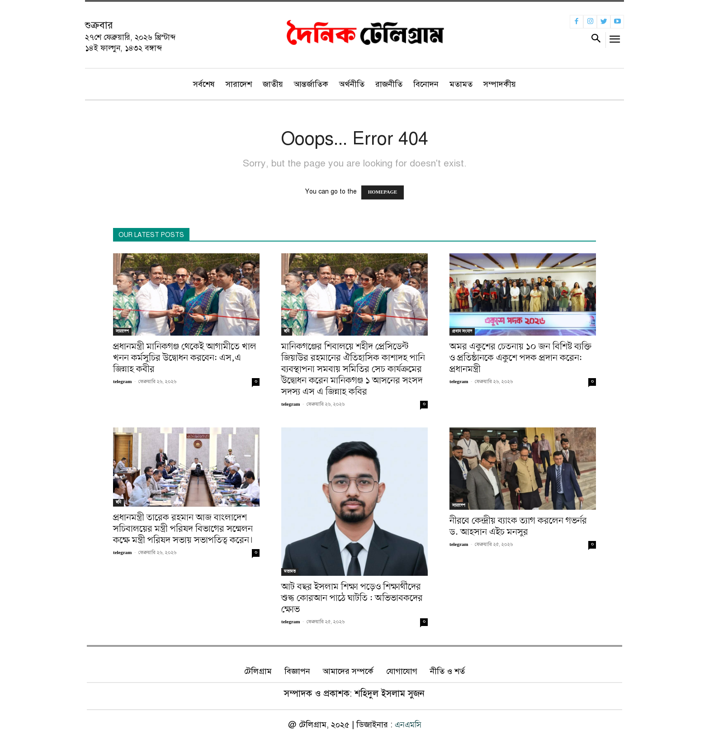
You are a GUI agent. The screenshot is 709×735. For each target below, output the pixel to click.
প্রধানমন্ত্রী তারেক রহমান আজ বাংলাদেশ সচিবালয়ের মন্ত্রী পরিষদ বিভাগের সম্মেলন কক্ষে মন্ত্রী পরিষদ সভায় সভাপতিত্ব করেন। (183, 529)
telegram (122, 382)
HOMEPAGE (382, 192)
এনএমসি (408, 725)
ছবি (286, 331)
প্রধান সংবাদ (462, 331)
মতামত (290, 571)
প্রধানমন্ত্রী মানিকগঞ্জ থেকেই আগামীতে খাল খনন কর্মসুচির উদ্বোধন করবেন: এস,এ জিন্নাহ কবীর (184, 358)
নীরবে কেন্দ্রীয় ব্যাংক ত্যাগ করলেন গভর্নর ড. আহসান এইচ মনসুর (518, 527)
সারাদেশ (122, 331)
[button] (596, 40)
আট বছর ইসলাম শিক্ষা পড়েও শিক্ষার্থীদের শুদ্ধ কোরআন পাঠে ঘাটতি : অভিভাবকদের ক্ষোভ (352, 598)
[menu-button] (615, 41)
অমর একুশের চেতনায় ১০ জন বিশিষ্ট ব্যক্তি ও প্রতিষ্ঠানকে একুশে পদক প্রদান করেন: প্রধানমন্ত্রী (520, 358)
